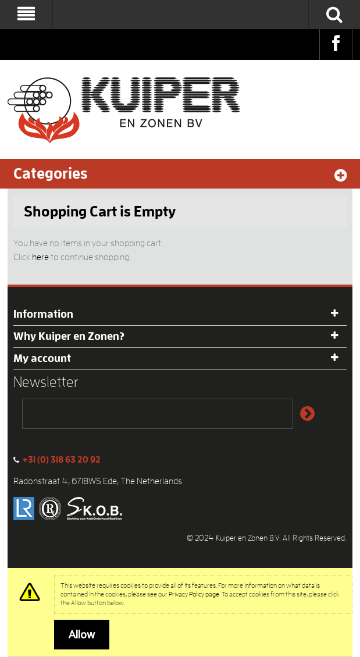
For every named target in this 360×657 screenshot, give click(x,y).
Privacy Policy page (194, 594)
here (40, 257)
